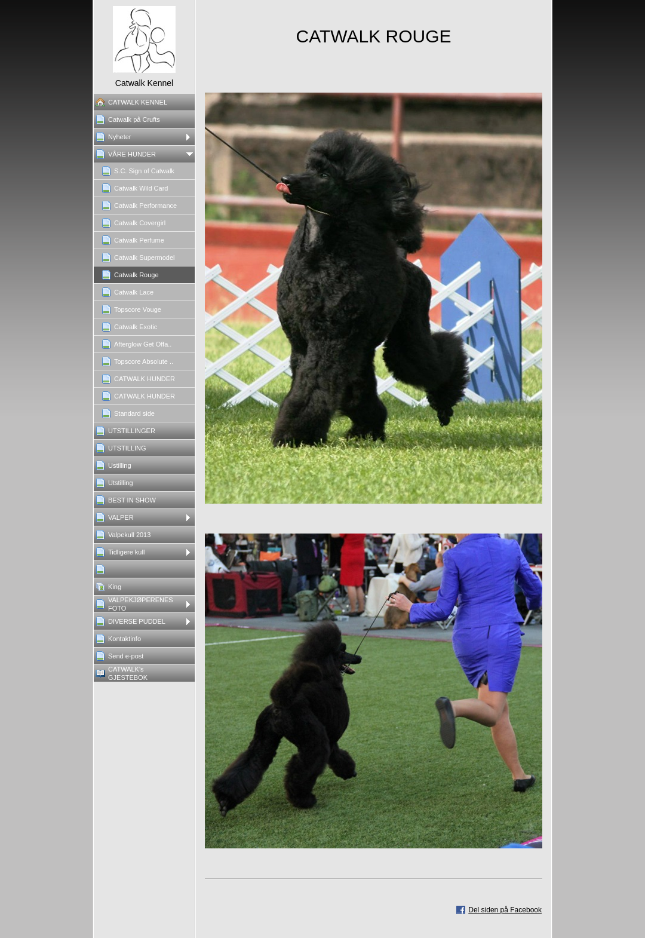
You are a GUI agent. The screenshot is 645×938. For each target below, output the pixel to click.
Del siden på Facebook (505, 910)
